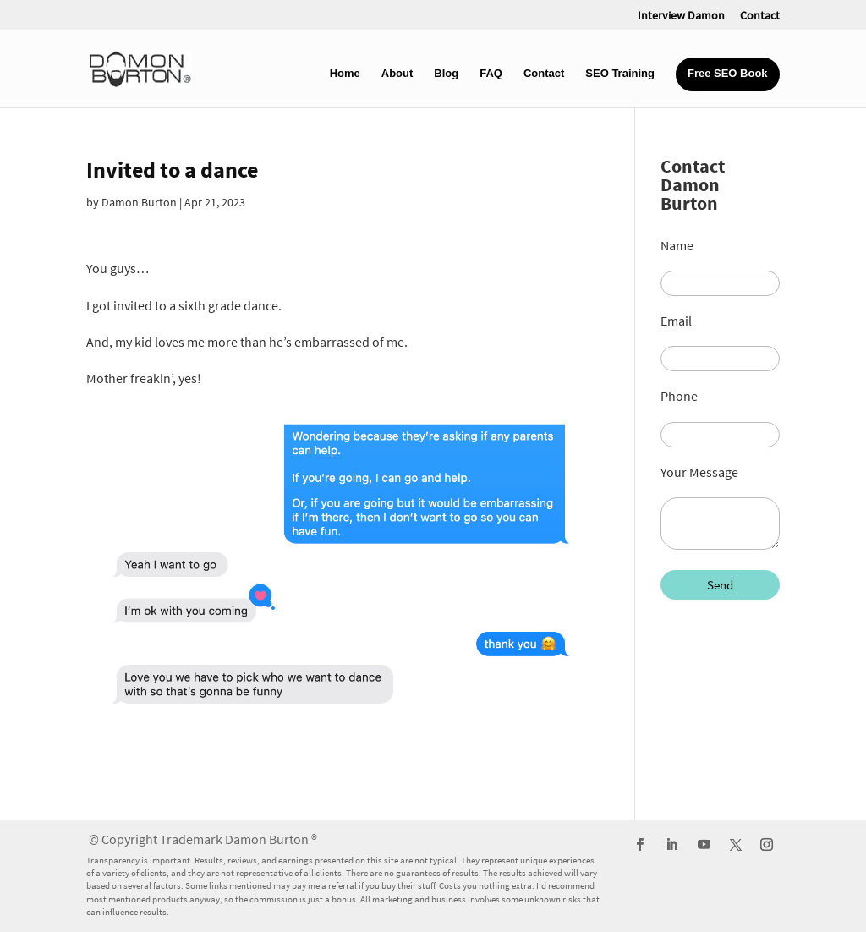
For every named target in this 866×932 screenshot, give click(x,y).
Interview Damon (681, 16)
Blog (446, 73)
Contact (760, 16)
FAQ (491, 73)
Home (345, 73)
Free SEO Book (728, 73)
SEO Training (620, 73)
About (397, 73)
